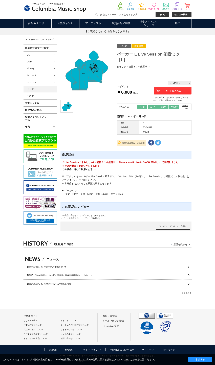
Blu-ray (30, 68)
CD (28, 55)
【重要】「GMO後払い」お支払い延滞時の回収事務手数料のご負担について (60, 275)
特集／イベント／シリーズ (37, 118)
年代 (177, 23)
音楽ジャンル (65, 23)
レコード (31, 75)
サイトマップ (148, 350)
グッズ (30, 89)
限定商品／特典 (121, 23)
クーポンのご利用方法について (74, 325)
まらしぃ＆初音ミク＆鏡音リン (133, 66)
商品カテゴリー (37, 23)
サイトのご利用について (71, 329)
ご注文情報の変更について (36, 334)
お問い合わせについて (70, 338)
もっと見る (186, 292)
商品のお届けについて (34, 329)
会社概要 (53, 350)
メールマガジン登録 (113, 320)
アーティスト (93, 23)
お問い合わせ (168, 350)
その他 (30, 95)
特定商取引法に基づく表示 (122, 350)
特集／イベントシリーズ (149, 23)
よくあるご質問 (111, 325)
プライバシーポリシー (91, 350)
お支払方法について (33, 325)
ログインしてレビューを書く (173, 226)
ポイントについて (68, 320)
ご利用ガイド (31, 315)
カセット (31, 82)
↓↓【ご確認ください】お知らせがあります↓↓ (107, 31)
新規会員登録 (110, 315)
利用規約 (69, 350)
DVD (29, 61)
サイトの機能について (70, 334)
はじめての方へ (31, 320)
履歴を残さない (181, 244)
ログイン (87, 218)
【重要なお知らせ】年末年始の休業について (46, 267)
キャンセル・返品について (36, 338)
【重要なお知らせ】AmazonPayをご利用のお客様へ (49, 284)
